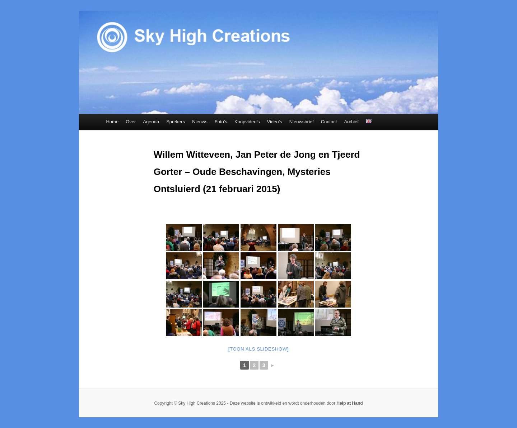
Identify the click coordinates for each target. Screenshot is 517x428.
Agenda (151, 121)
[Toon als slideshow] (258, 349)
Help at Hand (349, 403)
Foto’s (221, 121)
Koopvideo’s (247, 121)
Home (112, 121)
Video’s (274, 121)
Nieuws (200, 121)
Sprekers (175, 121)
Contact (329, 121)
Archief (351, 121)
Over (131, 121)
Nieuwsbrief (301, 121)
